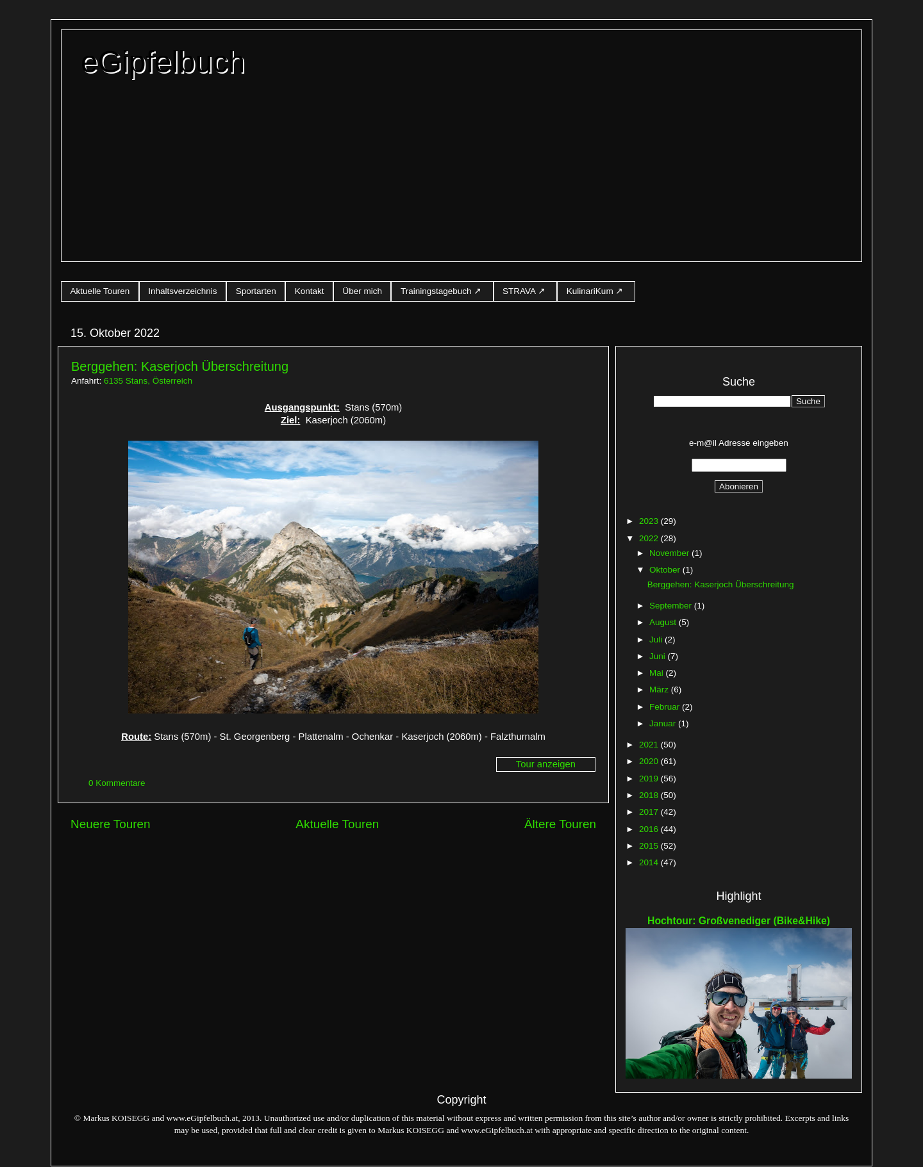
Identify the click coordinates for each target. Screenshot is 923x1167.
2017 (650, 812)
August (664, 622)
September (671, 605)
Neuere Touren (111, 824)
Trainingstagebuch (436, 291)
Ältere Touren (560, 824)
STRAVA (519, 291)
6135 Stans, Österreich (148, 381)
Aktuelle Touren (100, 291)
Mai (657, 673)
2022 (650, 538)
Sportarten (256, 291)
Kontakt (309, 291)
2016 (650, 829)
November (670, 553)
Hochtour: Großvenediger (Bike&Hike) (738, 920)
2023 (650, 521)
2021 (650, 744)
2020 (650, 761)
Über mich (362, 291)
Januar (663, 723)
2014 (650, 862)
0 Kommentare (117, 783)
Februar (665, 707)
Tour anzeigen (546, 764)
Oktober (666, 570)
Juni (658, 656)
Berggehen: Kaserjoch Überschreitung (179, 366)
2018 (650, 795)
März (660, 689)
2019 (650, 778)
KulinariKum (590, 291)
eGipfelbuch (163, 62)
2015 (650, 846)
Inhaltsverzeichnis (182, 291)
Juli (657, 639)
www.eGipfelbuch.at (202, 1118)
